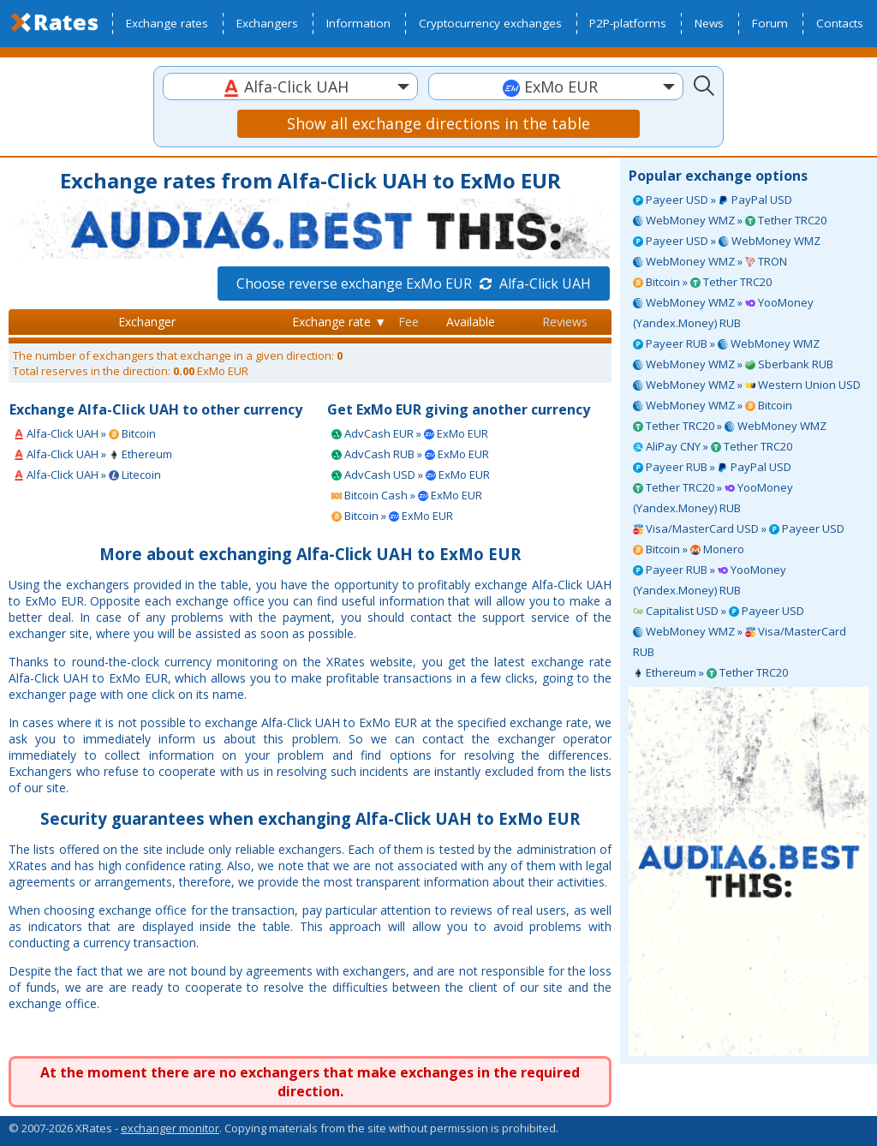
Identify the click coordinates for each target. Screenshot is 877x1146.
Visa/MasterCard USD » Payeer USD (738, 528)
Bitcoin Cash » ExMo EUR (406, 495)
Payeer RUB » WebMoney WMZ (726, 343)
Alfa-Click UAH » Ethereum (93, 454)
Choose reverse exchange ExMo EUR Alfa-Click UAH (413, 283)
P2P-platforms (627, 23)
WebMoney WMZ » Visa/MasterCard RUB (739, 642)
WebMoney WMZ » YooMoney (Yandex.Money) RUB (723, 313)
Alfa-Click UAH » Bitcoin (85, 433)
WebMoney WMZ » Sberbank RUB (733, 364)
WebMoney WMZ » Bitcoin (712, 405)
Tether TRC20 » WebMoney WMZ (729, 425)
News (709, 23)
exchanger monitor (170, 1128)
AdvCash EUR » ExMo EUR (409, 433)
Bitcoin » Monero (688, 549)
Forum (770, 23)
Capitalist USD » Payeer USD (718, 610)
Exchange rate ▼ (339, 321)
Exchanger (147, 321)
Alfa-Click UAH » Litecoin (87, 474)
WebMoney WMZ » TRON (710, 261)
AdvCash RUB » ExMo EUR (410, 454)
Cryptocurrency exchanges (490, 23)
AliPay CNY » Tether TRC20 (712, 446)
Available (470, 321)
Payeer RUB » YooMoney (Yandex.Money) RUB (709, 580)
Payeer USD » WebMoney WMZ (726, 240)
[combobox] (290, 86)
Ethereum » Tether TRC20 (710, 672)
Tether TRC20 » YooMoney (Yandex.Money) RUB (713, 498)
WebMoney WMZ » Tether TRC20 (729, 220)
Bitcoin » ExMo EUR (392, 515)
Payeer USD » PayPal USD (712, 199)
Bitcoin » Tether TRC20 (702, 281)
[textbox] (290, 87)
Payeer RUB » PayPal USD (712, 467)
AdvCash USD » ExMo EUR (410, 474)
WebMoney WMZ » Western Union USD (747, 384)
